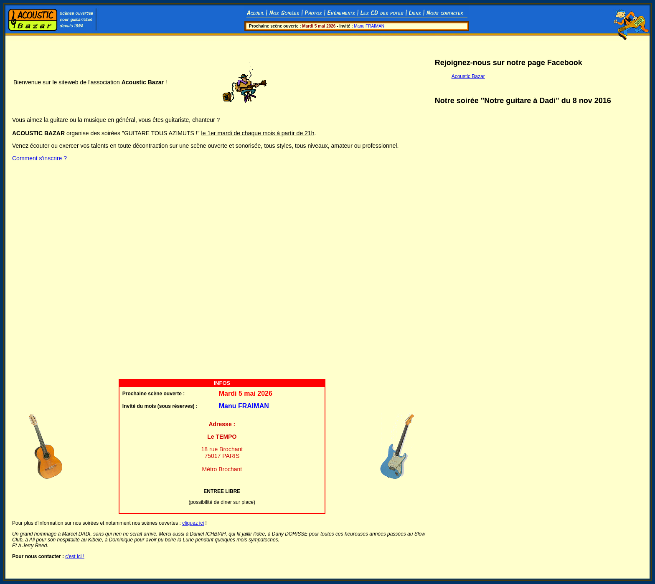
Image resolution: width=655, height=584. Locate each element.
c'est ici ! (74, 556)
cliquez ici (193, 523)
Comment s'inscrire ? (39, 158)
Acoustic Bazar (468, 76)
